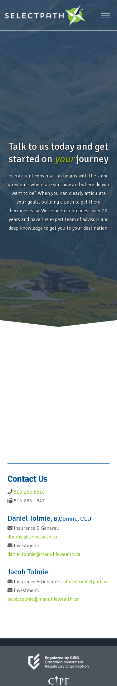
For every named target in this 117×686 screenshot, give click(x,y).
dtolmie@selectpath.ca (32, 537)
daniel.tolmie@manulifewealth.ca (43, 554)
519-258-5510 (29, 492)
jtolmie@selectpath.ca (84, 582)
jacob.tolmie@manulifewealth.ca (42, 599)
